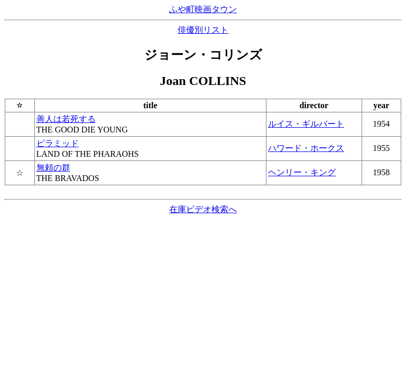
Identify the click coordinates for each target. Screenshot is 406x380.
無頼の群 (53, 167)
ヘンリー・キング (302, 172)
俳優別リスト (203, 29)
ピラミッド (57, 143)
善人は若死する (66, 119)
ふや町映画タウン (203, 9)
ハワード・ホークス (306, 148)
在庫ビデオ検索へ (203, 209)
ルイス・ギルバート (306, 123)
